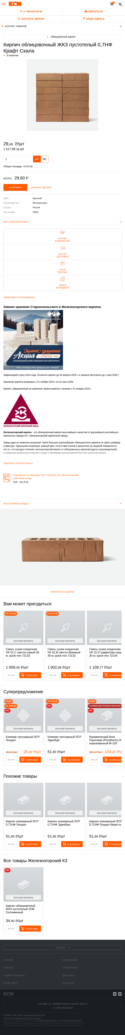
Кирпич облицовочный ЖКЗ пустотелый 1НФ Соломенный (20, 909)
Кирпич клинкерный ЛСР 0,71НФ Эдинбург (64, 823)
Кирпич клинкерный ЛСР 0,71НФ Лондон (22, 823)
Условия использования (70, 1020)
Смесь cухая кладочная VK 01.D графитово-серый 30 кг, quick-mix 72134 (106, 652)
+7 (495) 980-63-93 (62, 1007)
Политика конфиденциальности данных (22, 1018)
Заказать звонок (40, 187)
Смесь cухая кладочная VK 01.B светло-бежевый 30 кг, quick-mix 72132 (64, 652)
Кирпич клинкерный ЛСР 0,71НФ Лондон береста (105, 823)
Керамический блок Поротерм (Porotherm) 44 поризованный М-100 (105, 740)
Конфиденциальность (46, 1020)
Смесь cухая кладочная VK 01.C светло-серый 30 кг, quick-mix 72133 (22, 652)
